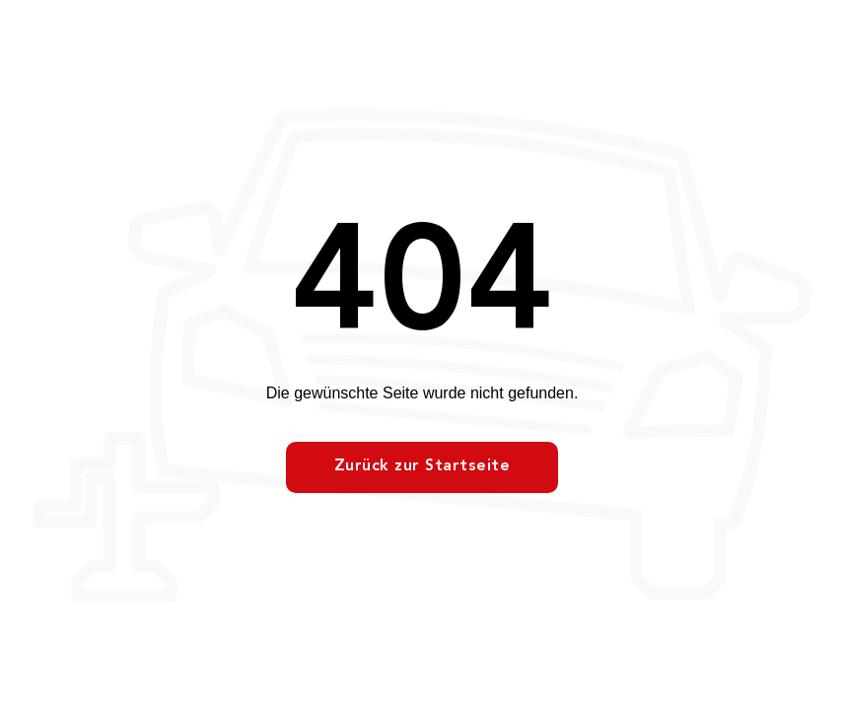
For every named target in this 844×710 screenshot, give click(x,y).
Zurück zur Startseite (422, 466)
